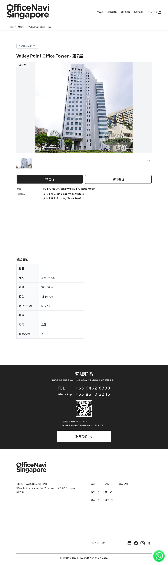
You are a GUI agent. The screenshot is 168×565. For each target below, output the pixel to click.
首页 (12, 26)
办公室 (100, 11)
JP (154, 11)
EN (149, 11)
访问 (107, 484)
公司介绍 (125, 11)
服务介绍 (112, 11)
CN (159, 11)
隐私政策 (123, 484)
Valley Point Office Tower (39, 26)
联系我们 (138, 11)
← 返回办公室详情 (27, 45)
